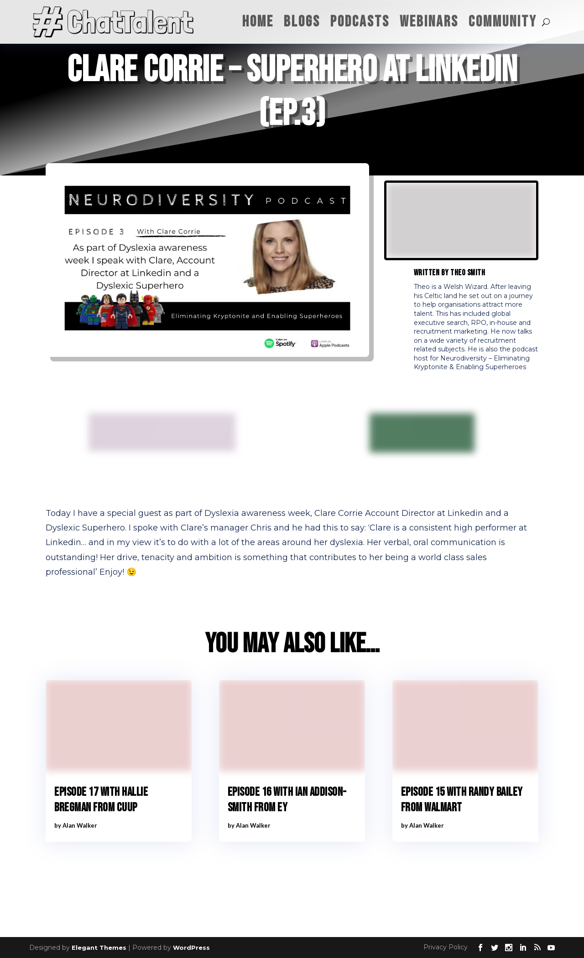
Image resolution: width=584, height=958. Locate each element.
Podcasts (360, 21)
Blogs (302, 21)
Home (258, 21)
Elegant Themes (99, 947)
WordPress (191, 947)
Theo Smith (467, 273)
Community (503, 21)
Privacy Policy (445, 947)
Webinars (429, 21)
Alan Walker (80, 825)
